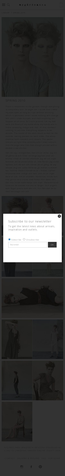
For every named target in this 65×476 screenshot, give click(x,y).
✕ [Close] (59, 216)
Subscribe (16, 239)
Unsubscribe (32, 239)
